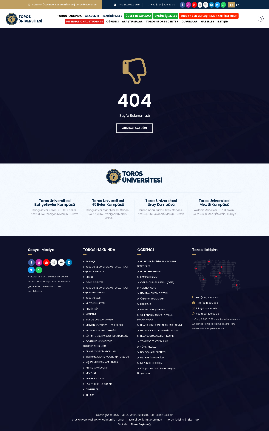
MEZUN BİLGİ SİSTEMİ (151, 363)
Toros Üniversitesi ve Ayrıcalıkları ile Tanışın (97, 419)
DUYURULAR (189, 21)
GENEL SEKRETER (94, 282)
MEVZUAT (91, 373)
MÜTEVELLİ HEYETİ (95, 303)
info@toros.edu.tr (129, 4)
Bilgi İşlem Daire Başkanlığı (134, 424)
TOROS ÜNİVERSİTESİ (133, 415)
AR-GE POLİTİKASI (95, 378)
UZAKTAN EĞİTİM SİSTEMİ (154, 293)
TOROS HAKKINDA (69, 16)
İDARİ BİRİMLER (112, 16)
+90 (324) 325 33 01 (207, 303)
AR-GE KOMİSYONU (97, 367)
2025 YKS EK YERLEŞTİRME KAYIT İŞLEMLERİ (208, 16)
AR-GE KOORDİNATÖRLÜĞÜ (101, 351)
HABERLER (207, 21)
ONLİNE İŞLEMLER (165, 16)
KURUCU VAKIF (94, 297)
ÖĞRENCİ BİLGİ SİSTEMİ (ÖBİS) (157, 282)
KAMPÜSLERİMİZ (148, 277)
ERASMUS (145, 304)
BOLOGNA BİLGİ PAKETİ (153, 352)
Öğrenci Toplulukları (152, 298)
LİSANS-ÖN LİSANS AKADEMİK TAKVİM (161, 325)
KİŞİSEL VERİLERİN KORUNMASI (102, 362)
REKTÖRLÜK (92, 308)
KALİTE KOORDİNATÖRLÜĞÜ (101, 330)
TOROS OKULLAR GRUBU (99, 319)
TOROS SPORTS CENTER (162, 21)
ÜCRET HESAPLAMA (138, 16)
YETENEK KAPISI (148, 287)
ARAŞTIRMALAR (132, 21)
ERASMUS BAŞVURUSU (152, 309)
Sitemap (193, 419)
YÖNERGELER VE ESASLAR (154, 341)
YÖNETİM (91, 314)
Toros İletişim (175, 419)
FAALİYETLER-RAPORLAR (99, 384)
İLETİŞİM (222, 21)
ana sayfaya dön (134, 128)
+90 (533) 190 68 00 (207, 313)
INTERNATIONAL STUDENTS (84, 21)
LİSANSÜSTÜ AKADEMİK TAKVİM (157, 335)
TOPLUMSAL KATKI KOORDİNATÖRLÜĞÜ (107, 356)
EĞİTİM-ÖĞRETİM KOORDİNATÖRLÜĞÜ (107, 335)
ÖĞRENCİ (112, 21)
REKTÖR (90, 277)
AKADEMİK (92, 16)
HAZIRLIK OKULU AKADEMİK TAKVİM (159, 330)
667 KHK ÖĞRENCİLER (152, 357)
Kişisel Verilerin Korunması (145, 419)
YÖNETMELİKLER (148, 346)
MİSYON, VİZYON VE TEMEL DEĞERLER (106, 325)
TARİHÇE (90, 261)
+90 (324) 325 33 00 (163, 4)
